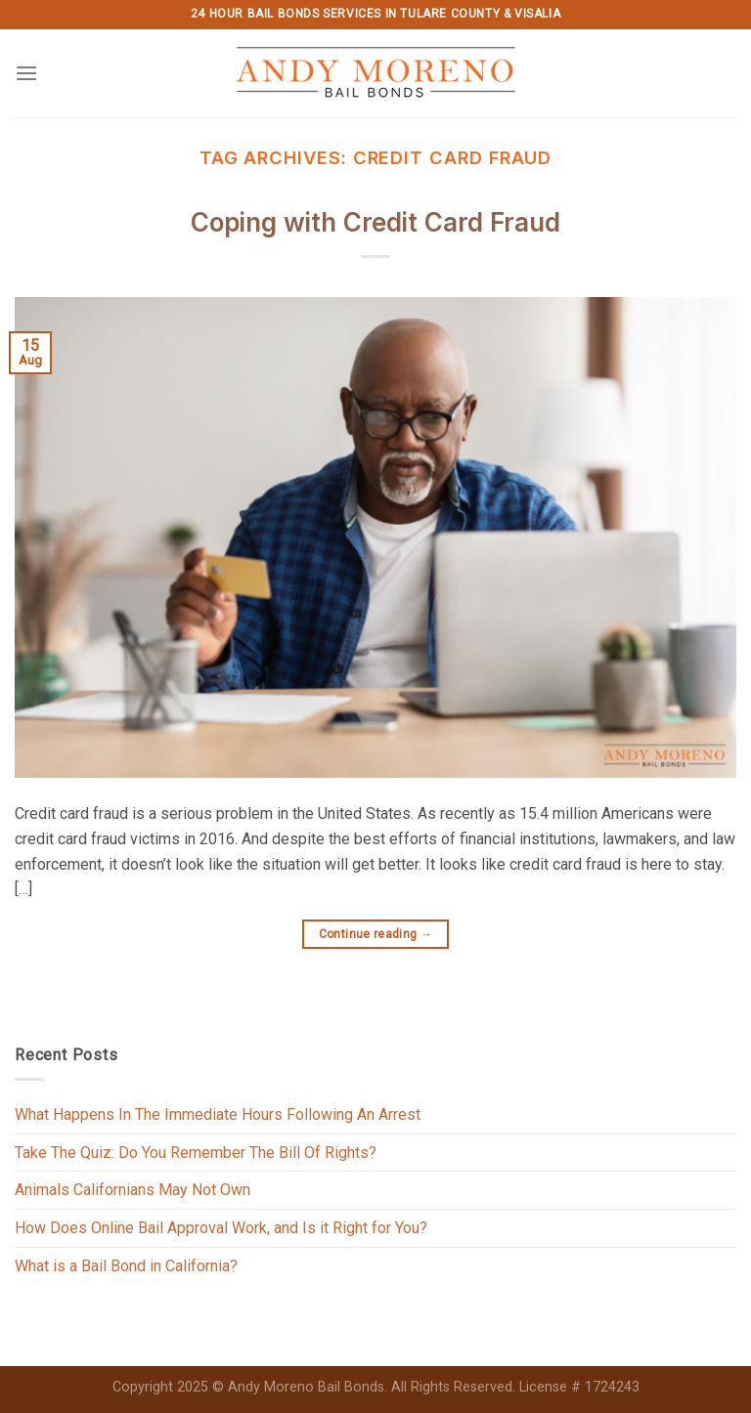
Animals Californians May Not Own (132, 1189)
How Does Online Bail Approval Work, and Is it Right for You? (221, 1228)
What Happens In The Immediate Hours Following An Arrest (217, 1114)
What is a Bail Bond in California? (126, 1266)
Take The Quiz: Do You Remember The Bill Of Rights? (195, 1152)
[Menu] (26, 73)
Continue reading (376, 934)
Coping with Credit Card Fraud (375, 222)
